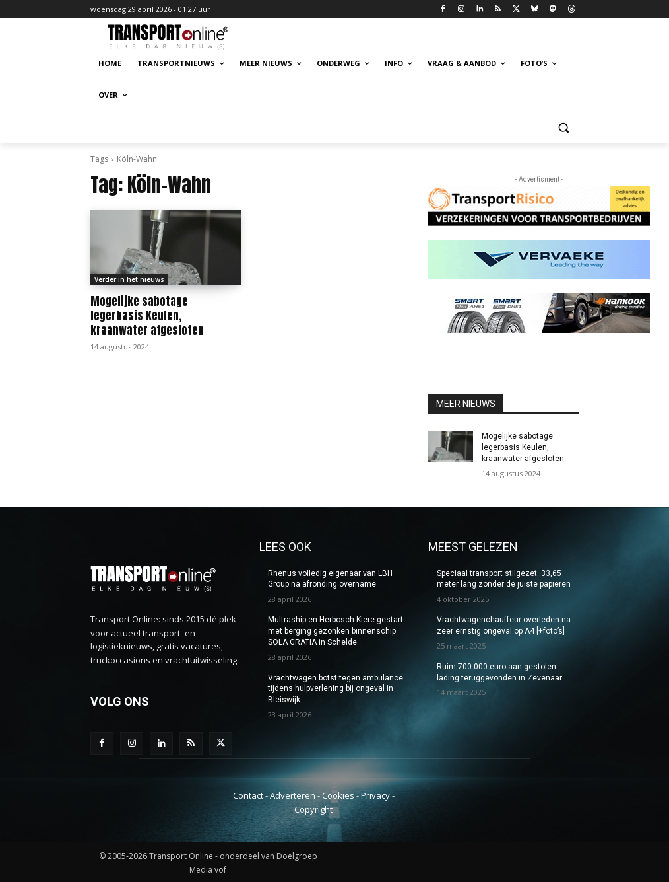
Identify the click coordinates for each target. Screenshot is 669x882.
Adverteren (292, 795)
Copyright (313, 809)
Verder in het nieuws (129, 279)
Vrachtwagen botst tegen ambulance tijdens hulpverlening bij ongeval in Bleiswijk (335, 689)
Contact (248, 795)
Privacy (375, 795)
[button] (563, 127)
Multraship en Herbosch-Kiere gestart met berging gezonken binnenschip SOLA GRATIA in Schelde (335, 631)
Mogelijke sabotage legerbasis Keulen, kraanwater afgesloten (147, 316)
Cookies (338, 795)
